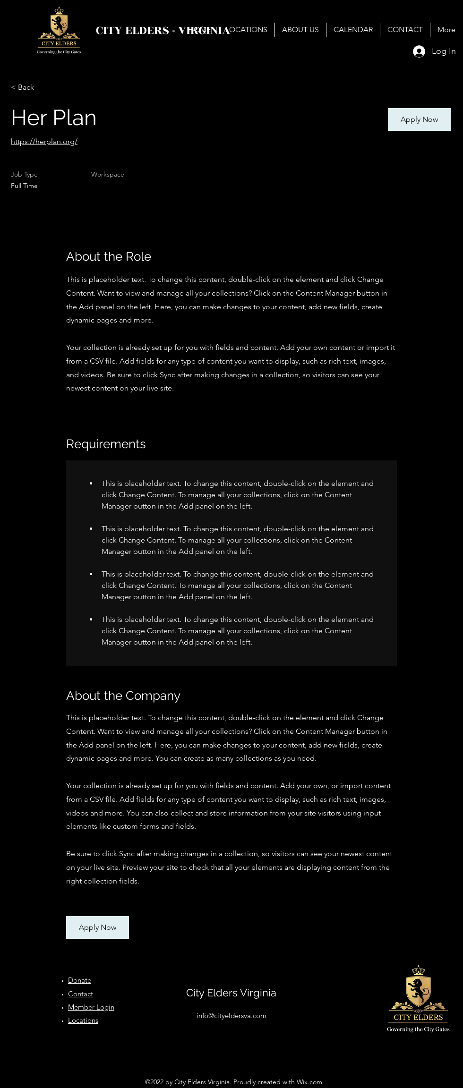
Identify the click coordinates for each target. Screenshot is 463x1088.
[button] (419, 119)
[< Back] (44, 87)
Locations (83, 1020)
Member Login (91, 1007)
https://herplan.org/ (44, 141)
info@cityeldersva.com (231, 1015)
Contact (80, 993)
